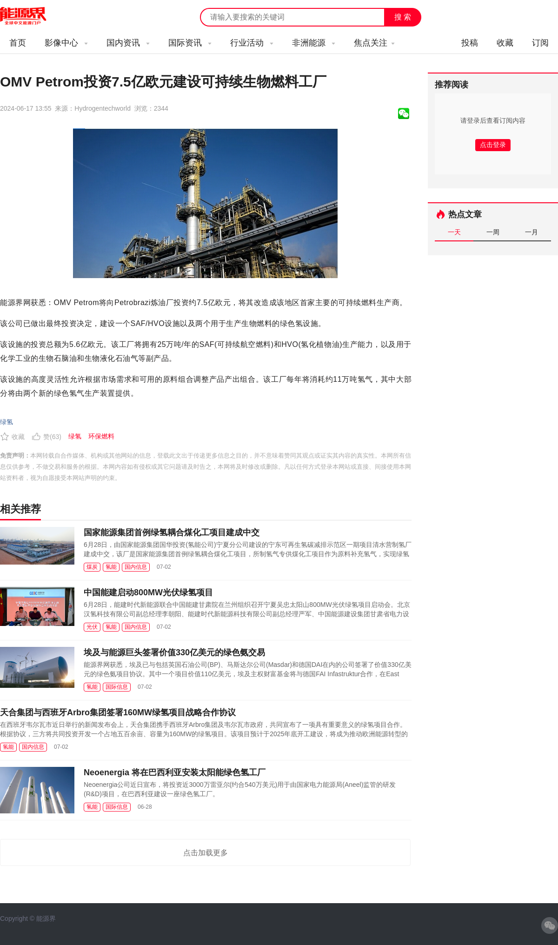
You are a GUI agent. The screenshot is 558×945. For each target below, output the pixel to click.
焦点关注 (374, 42)
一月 (531, 232)
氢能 (111, 567)
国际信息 (117, 687)
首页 (17, 42)
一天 (454, 232)
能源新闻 (31, 16)
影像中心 (66, 42)
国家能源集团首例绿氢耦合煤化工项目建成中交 (171, 532)
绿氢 (6, 422)
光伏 (92, 627)
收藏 (505, 42)
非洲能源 (313, 42)
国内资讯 (128, 42)
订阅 (540, 42)
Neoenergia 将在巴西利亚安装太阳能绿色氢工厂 (175, 772)
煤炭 (92, 567)
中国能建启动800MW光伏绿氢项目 (148, 592)
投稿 (469, 42)
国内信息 (136, 567)
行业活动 (251, 42)
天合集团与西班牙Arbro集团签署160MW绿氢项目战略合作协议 (118, 712)
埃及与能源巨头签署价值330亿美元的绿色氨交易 (174, 652)
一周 (492, 232)
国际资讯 (190, 42)
